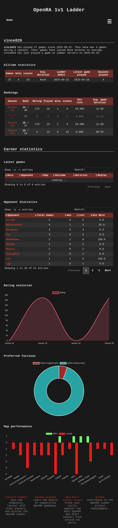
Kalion (10, 244)
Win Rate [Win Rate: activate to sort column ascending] (99, 215)
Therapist (12, 254)
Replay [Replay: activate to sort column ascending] (102, 175)
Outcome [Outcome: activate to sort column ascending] (60, 175)
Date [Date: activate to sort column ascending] (10, 175)
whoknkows (12, 239)
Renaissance (14, 224)
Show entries (19, 170)
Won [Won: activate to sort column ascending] (69, 215)
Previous (94, 187)
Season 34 (12, 116)
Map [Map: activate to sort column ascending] (45, 175)
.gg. (9, 263)
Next (108, 187)
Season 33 (12, 124)
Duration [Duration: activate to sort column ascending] (81, 175)
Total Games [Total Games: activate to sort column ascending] (45, 215)
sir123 (10, 220)
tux (8, 234)
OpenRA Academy (45, 497)
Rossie (10, 249)
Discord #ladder (16, 497)
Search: (93, 169)
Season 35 (12, 109)
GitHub (100, 497)
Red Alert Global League (72, 499)
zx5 (8, 258)
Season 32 (12, 132)
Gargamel (12, 229)
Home (9, 20)
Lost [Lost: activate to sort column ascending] (81, 215)
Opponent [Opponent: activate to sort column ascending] (27, 175)
